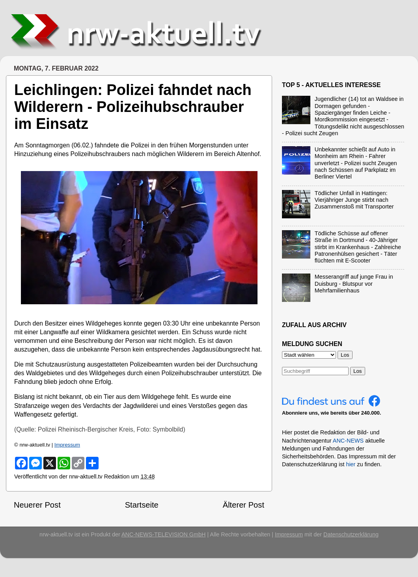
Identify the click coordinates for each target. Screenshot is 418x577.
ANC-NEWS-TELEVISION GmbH (163, 534)
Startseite (142, 505)
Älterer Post (243, 505)
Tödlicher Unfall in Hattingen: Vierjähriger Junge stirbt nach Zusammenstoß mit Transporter (354, 200)
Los (357, 371)
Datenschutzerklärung (351, 534)
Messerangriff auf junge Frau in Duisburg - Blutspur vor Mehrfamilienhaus (354, 284)
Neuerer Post (37, 505)
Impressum (67, 445)
